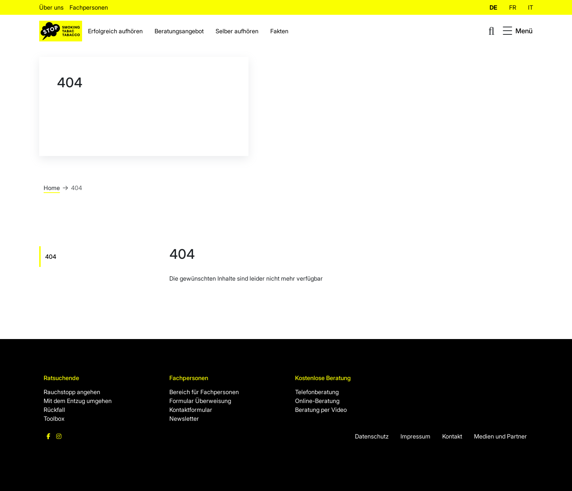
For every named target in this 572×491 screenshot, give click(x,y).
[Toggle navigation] (517, 31)
